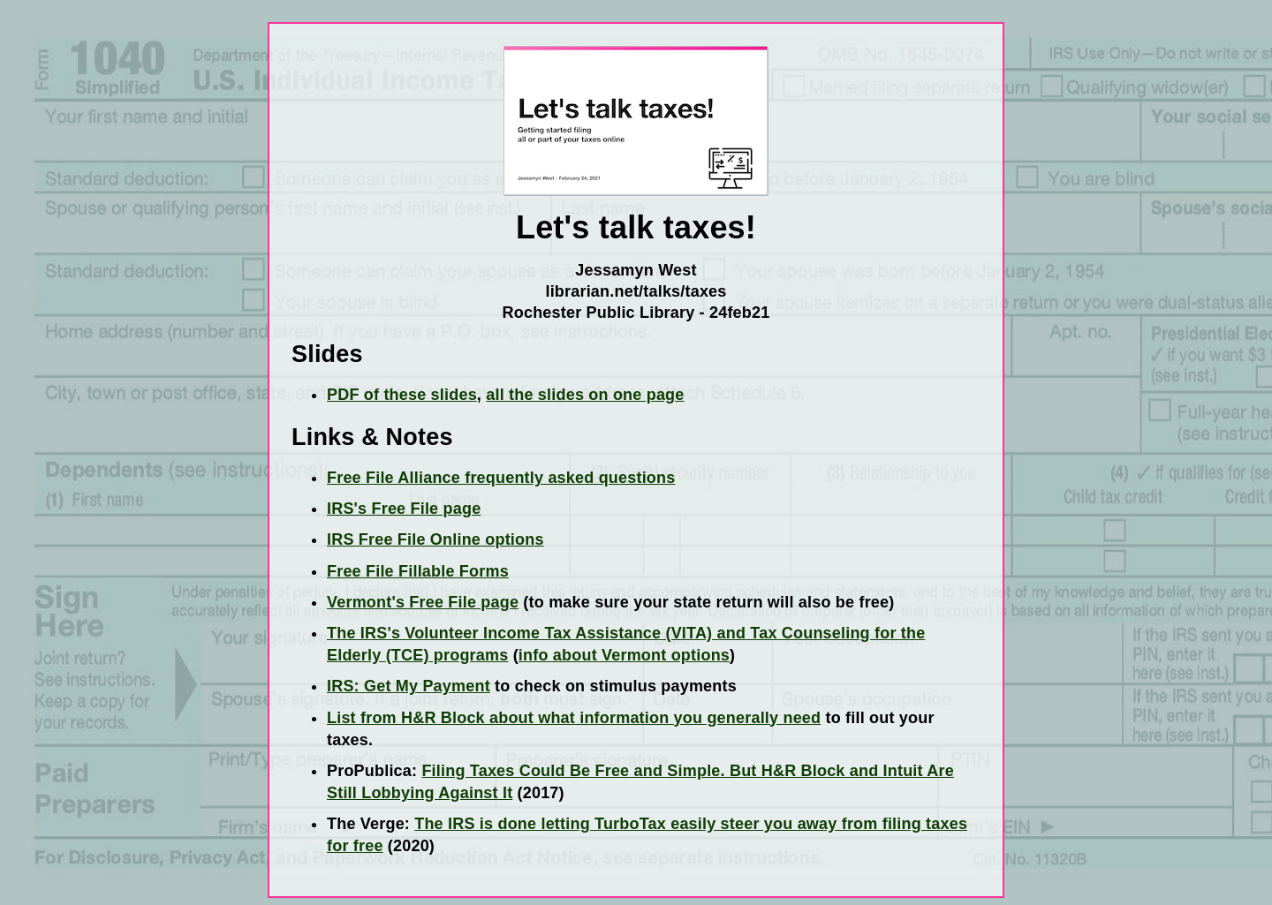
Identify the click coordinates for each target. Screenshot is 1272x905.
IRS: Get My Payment (408, 686)
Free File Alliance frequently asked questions (501, 477)
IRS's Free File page (404, 508)
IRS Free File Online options (435, 539)
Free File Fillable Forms (418, 571)
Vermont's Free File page (423, 602)
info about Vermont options (624, 655)
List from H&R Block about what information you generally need (574, 718)
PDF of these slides (402, 394)
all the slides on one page (585, 394)
